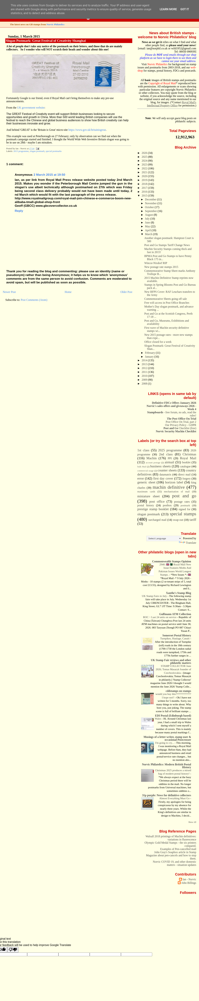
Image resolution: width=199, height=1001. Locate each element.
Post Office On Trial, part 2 (181, 421)
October (150, 207)
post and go (184, 495)
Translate (187, 542)
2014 (145, 360)
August (149, 214)
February (150, 352)
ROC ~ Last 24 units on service (160, 617)
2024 (145, 160)
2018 (145, 183)
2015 (145, 195)
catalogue (185, 466)
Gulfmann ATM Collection (175, 614)
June (148, 222)
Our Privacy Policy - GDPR (180, 424)
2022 (145, 168)
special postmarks (54, 151)
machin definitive (169, 487)
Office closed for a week (157, 341)
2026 (145, 152)
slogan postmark (37, 151)
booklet (186, 462)
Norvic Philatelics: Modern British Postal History (166, 766)
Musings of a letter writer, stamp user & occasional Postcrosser (167, 738)
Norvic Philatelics (55, 24)
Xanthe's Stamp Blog (178, 592)
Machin (151, 458)
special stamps (183, 513)
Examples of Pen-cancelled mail (178, 849)
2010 (145, 375)
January (149, 356)
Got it (184, 9)
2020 (145, 176)
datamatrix (165, 474)
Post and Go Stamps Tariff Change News (167, 245)
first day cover (163, 478)
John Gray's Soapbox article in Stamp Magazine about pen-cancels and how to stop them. (171, 855)
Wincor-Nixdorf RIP (155, 263)
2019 (145, 180)
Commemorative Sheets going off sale (165, 298)
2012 (145, 368)
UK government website (30, 107)
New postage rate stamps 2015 (161, 266)
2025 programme (170, 450)
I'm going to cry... (165, 742)
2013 (145, 364)
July (147, 218)
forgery (186, 478)
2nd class (166, 454)
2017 (145, 187)
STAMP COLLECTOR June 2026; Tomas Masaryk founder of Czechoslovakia (173, 669)
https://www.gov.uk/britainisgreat (87, 129)
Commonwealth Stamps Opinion (171, 561)
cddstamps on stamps (178, 690)
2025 (145, 156)
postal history (145, 505)
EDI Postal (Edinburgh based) (173, 715)
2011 (145, 371)
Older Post (126, 291)
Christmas (189, 454)
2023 (145, 164)
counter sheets (167, 470)
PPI (170, 458)
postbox (167, 505)
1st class (143, 450)
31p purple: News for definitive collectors (166, 795)
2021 (145, 172)
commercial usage (145, 470)
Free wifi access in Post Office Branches (166, 302)
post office (157, 501)
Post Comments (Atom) (34, 299)
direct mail (184, 474)
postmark (185, 505)
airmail (169, 462)
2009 (145, 379)
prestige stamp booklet (153, 509)
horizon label (174, 482)
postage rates (182, 501)
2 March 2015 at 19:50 (49, 174)
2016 (145, 191)
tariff (193, 519)
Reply (19, 211)
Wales (158, 718)
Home (68, 291)
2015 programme (21, 151)
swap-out (178, 519)
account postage (153, 462)
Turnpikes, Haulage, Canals (175, 638)
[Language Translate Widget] (164, 538)
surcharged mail (157, 519)
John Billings (188, 882)
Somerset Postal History (176, 635)
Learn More (168, 9)
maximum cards (146, 491)
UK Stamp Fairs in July (154, 596)
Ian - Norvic (189, 879)
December (151, 199)
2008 (145, 383)
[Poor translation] (13, 950)
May (148, 226)
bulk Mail (141, 466)
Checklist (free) (180, 428)
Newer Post (9, 291)
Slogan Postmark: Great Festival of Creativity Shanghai (46, 40)
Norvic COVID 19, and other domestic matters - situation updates (174, 863)
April (148, 230)
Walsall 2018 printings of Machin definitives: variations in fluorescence (170, 838)
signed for (185, 509)
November (151, 203)
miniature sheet (148, 496)
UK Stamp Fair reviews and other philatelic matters (171, 661)
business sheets (160, 466)
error (140, 478)
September (151, 211)
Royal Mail (188, 458)
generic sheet (146, 482)
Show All (192, 822)
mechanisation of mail (177, 491)
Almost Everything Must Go (174, 798)
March (149, 234)
